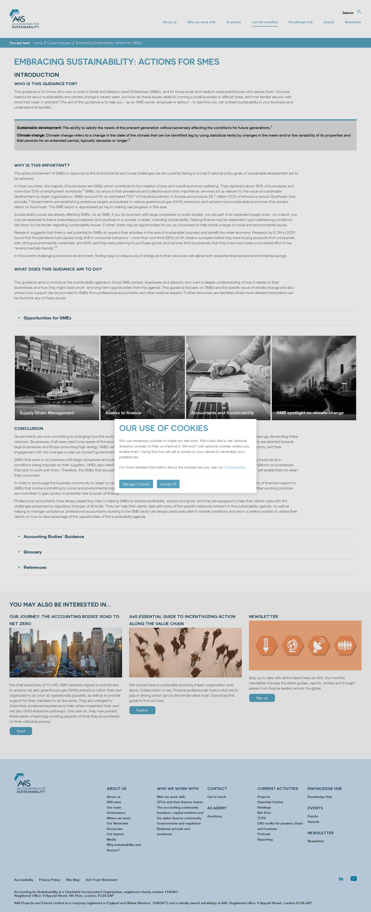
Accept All (168, 484)
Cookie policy (235, 467)
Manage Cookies (136, 484)
